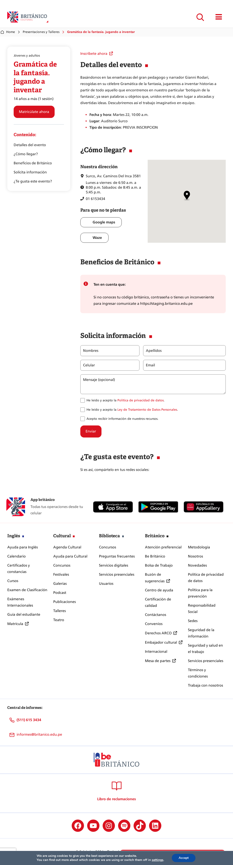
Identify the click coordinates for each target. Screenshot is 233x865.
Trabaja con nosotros (205, 685)
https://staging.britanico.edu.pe (166, 303)
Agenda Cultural (67, 547)
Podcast (59, 592)
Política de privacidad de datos (140, 400)
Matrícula (15, 624)
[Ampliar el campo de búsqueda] (200, 17)
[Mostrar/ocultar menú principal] (219, 17)
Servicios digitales (113, 565)
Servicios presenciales (116, 574)
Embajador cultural (161, 642)
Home (7, 32)
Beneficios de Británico (33, 163)
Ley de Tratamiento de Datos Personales (147, 410)
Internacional (156, 651)
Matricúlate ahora (34, 112)
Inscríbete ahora (93, 53)
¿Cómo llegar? (26, 154)
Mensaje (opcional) (99, 380)
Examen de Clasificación (27, 590)
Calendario (16, 556)
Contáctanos (155, 614)
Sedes (193, 621)
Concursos (61, 565)
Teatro (58, 620)
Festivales (61, 574)
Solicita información (30, 172)
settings (157, 860)
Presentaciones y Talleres (41, 32)
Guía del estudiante (23, 614)
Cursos (12, 581)
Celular (89, 365)
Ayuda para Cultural (70, 556)
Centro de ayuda (159, 590)
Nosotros (195, 556)
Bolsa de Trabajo (159, 565)
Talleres (59, 611)
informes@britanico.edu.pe (39, 734)
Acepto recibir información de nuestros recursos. (122, 419)
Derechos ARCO (158, 633)
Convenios (153, 624)
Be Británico (155, 556)
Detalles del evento (30, 145)
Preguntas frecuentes (117, 556)
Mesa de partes (157, 661)
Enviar (91, 431)
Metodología (199, 547)
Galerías (60, 583)
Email (150, 365)
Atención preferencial (163, 547)
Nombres (90, 350)
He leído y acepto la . (125, 400)
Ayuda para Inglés (22, 547)
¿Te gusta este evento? (33, 181)
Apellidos (153, 350)
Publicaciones (64, 602)
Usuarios (106, 583)
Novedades (197, 565)
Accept (184, 858)
